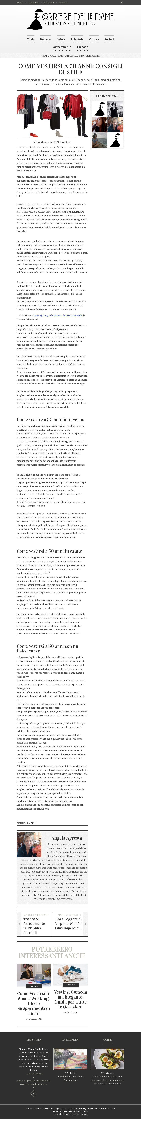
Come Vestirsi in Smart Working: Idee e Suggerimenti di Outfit (33, 1003)
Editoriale (49, 2)
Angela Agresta (67, 838)
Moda (30, 39)
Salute (61, 39)
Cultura (94, 39)
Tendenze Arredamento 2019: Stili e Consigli (34, 926)
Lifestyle (77, 39)
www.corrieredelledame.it (33, 1084)
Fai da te (82, 47)
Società (109, 39)
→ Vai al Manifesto (33, 1073)
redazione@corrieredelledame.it (33, 1080)
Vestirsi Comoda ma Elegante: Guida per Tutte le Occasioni (70, 999)
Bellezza (45, 39)
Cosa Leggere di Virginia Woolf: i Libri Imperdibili (68, 923)
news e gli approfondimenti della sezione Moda (58, 315)
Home (20, 2)
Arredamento (62, 47)
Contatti (63, 2)
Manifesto (33, 2)
